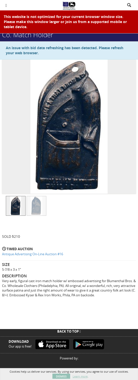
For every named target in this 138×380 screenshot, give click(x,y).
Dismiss (61, 376)
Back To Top (69, 331)
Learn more (80, 376)
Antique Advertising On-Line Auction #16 (32, 254)
